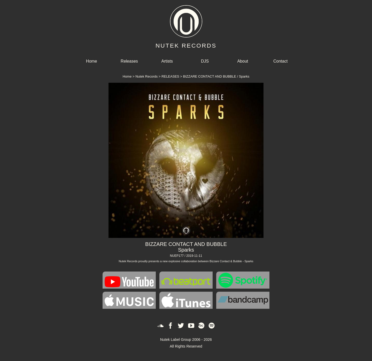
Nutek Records (146, 76)
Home (91, 61)
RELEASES (170, 76)
